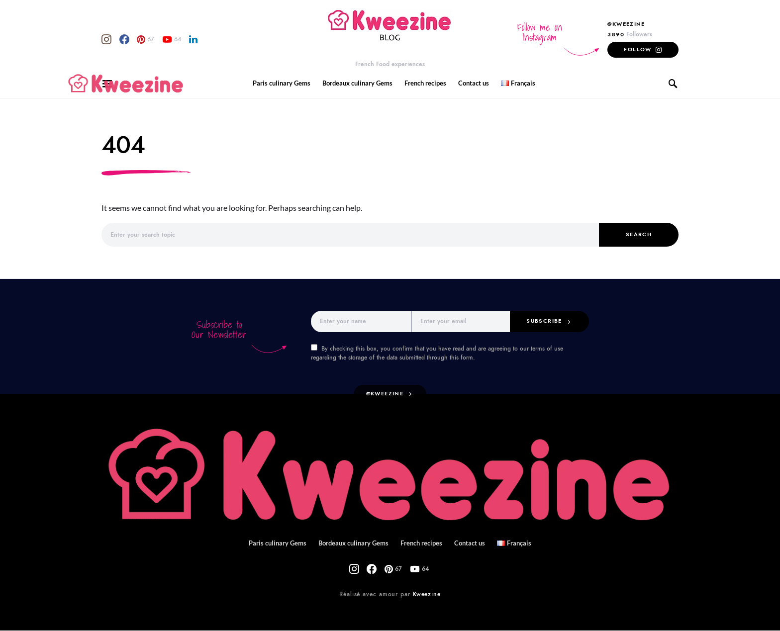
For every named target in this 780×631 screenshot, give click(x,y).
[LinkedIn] (166, 39)
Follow (642, 49)
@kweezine (386, 394)
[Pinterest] (130, 39)
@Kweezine (631, 24)
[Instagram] (103, 39)
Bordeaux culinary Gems (358, 83)
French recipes (424, 83)
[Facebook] (114, 39)
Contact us (471, 83)
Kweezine (424, 594)
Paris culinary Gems (285, 83)
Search (639, 235)
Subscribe (548, 321)
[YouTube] (150, 39)
